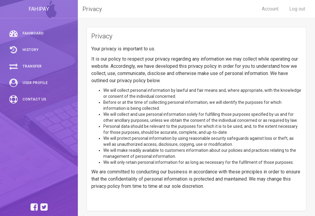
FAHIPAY (39, 9)
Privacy (92, 9)
